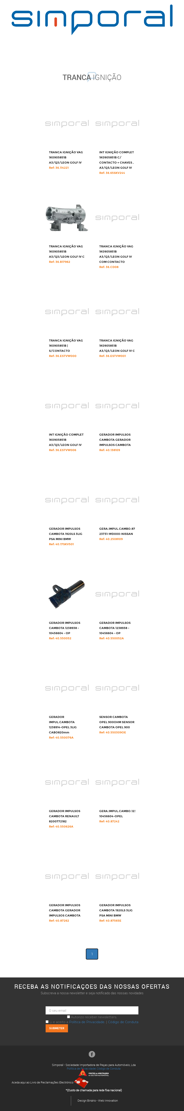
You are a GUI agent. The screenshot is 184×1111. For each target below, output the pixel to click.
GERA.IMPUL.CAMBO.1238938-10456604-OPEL (122, 816)
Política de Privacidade (86, 1022)
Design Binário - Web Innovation (98, 1100)
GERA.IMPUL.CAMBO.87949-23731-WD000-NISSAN (120, 534)
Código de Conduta (123, 1022)
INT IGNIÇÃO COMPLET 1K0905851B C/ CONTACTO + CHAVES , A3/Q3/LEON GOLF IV (116, 163)
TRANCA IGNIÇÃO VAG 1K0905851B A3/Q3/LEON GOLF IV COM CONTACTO (116, 257)
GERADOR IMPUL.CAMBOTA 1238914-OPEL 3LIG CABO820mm (63, 727)
